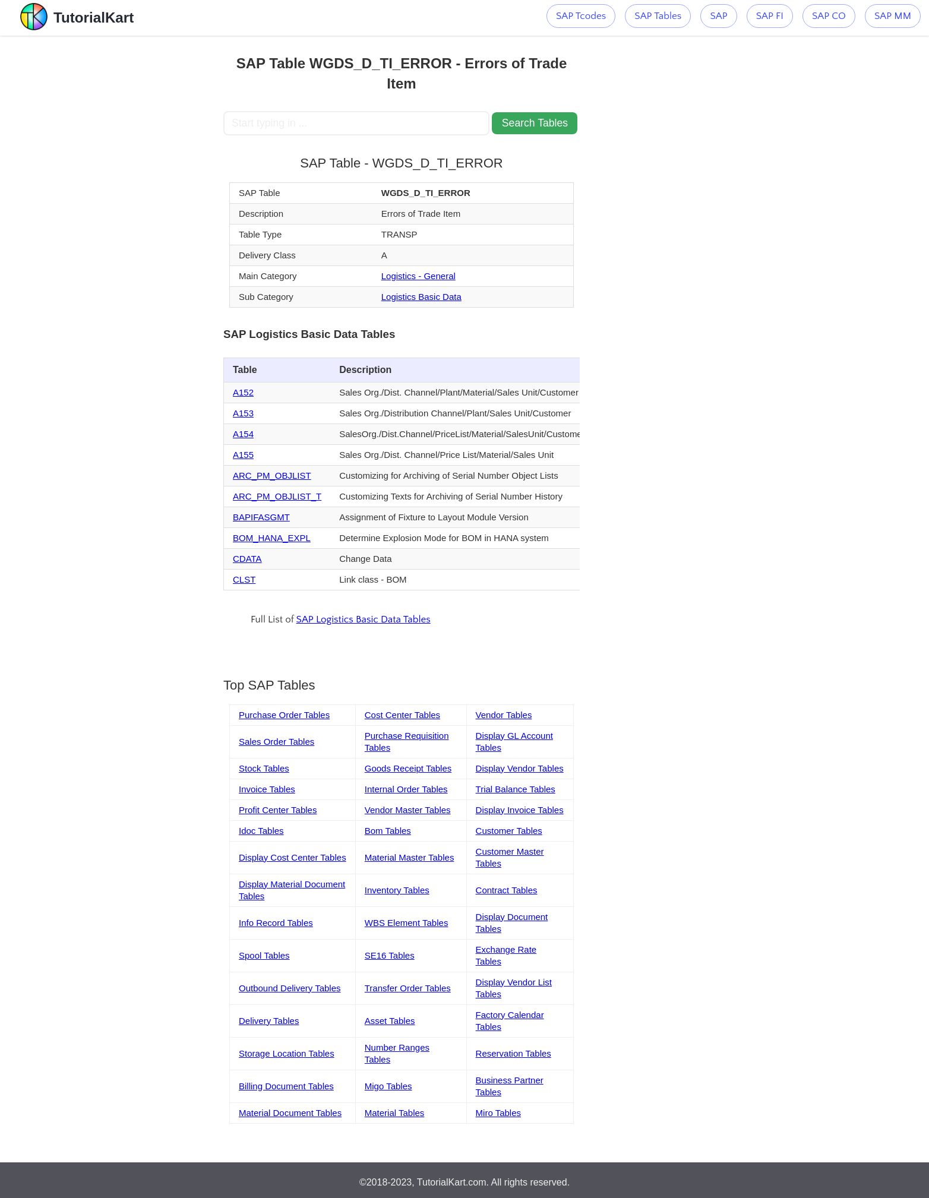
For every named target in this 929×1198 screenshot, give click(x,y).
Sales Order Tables (276, 741)
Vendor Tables (504, 715)
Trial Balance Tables (515, 789)
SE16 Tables (390, 955)
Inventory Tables (397, 890)
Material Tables (395, 1113)
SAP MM (892, 16)
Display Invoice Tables (520, 810)
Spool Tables (264, 955)
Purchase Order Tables (284, 715)
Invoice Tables (267, 789)
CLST (244, 579)
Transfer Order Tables (408, 988)
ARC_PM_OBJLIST (272, 475)
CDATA (247, 559)
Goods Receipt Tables (408, 768)
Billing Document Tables (286, 1086)
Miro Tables (498, 1113)
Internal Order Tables (406, 789)
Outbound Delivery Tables (290, 988)
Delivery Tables (269, 1021)
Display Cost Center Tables (292, 857)
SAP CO (829, 16)
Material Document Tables (290, 1113)
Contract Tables (507, 890)
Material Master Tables (409, 857)
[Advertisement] (136, 214)
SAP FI (769, 16)
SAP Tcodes (581, 16)
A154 (243, 434)
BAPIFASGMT (261, 517)
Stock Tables (264, 768)
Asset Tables (390, 1021)
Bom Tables (388, 831)
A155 (243, 455)
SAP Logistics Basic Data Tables (363, 619)
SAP (718, 16)
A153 (243, 413)
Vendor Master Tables (408, 810)
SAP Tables (657, 16)
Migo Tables (388, 1086)
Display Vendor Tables (520, 768)
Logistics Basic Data (421, 297)
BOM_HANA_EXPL (272, 538)
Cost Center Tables (402, 715)
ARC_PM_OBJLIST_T (277, 496)
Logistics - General (418, 276)
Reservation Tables (513, 1053)
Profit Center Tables (278, 810)
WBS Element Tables (406, 923)
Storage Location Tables (286, 1053)
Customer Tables (509, 831)
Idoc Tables (261, 831)
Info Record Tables (276, 923)
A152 (243, 392)
